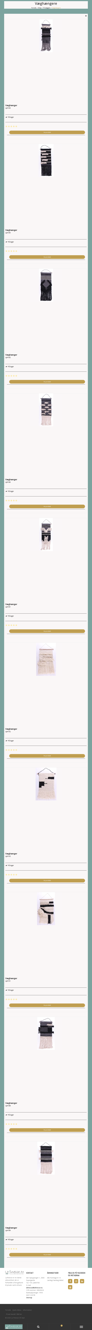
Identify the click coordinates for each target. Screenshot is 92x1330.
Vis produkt (47, 132)
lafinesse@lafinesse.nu (34, 1288)
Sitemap (29, 1298)
